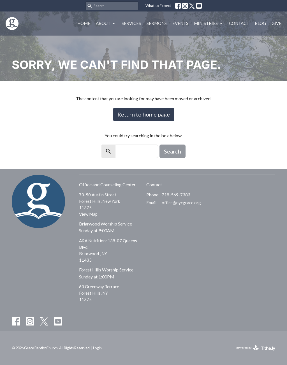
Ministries (208, 23)
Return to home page (143, 114)
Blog (260, 23)
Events (180, 23)
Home (83, 23)
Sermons (157, 23)
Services (131, 23)
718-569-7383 (176, 194)
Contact (239, 23)
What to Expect (158, 5)
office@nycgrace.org (181, 202)
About (106, 23)
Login (97, 348)
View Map (88, 214)
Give (276, 23)
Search (172, 151)
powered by (255, 348)
